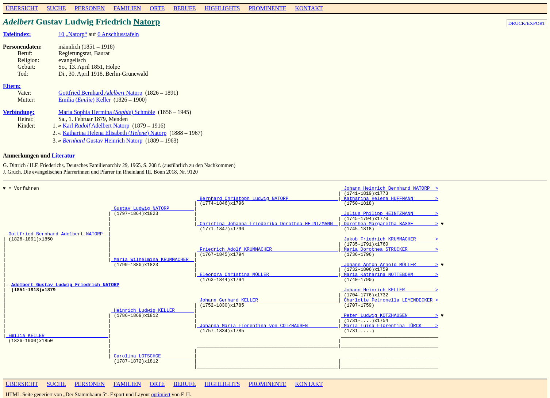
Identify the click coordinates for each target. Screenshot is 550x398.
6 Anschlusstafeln (118, 34)
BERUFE (184, 8)
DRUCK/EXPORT (526, 23)
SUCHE (56, 8)
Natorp (146, 21)
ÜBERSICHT (21, 8)
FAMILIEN (127, 8)
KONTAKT (309, 8)
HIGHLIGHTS (222, 8)
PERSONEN (89, 8)
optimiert (160, 392)
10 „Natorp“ (72, 34)
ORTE (157, 8)
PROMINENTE (267, 8)
